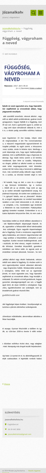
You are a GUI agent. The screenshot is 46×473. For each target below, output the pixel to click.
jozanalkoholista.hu (11, 28)
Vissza (7, 384)
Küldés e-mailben (35, 88)
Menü (41, 13)
